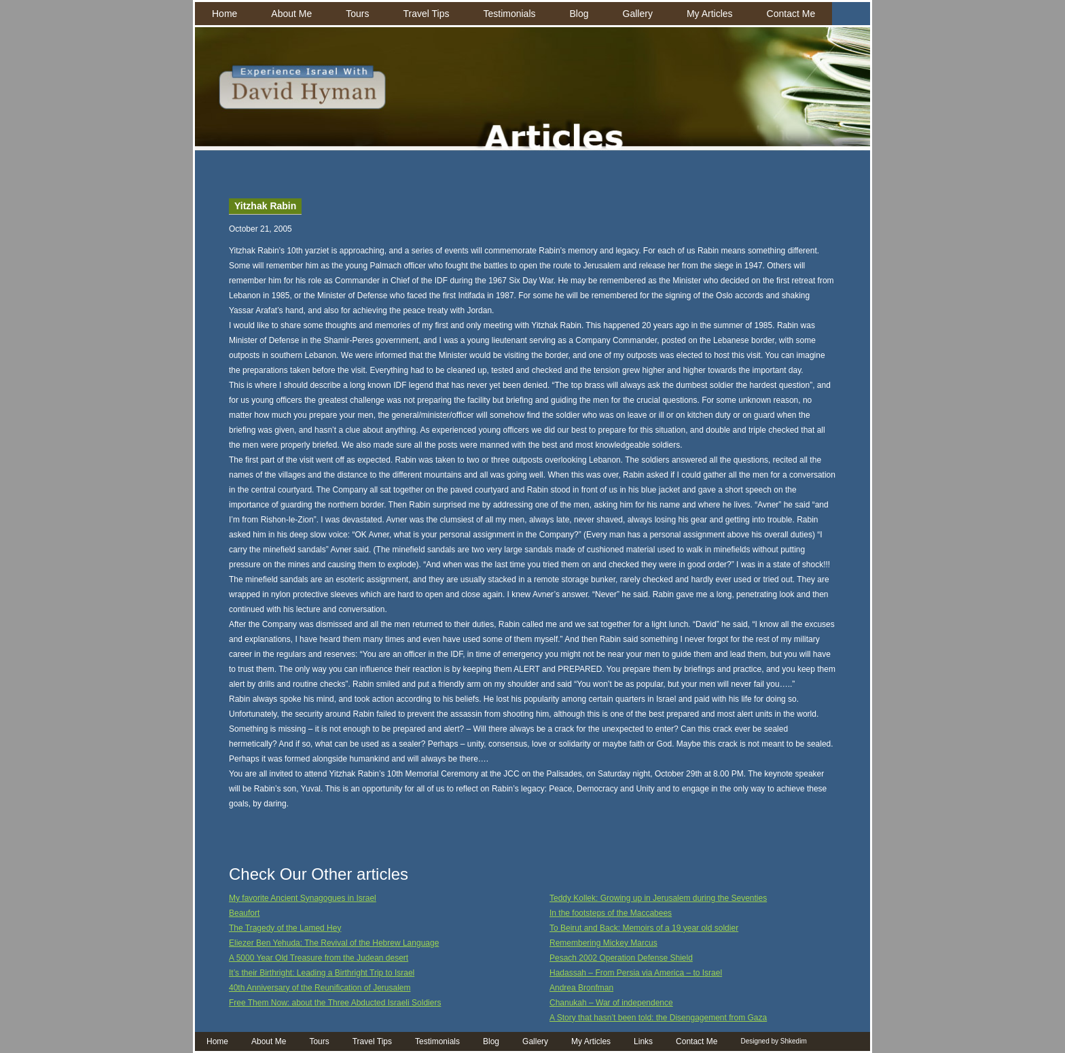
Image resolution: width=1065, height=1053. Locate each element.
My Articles (710, 13)
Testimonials (509, 13)
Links (643, 1041)
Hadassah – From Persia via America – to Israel (635, 973)
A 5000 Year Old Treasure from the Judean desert (318, 958)
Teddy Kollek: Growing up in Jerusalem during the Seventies (658, 898)
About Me (291, 13)
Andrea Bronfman (581, 988)
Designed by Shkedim (773, 1041)
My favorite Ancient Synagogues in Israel (302, 898)
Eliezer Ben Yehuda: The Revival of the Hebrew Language (334, 943)
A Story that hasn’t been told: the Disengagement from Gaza (658, 1017)
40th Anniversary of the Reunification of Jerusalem (319, 988)
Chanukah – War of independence (611, 1002)
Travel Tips (426, 13)
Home (224, 13)
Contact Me (791, 13)
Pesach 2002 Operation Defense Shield (621, 958)
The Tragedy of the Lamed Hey (285, 928)
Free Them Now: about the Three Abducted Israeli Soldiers (335, 1002)
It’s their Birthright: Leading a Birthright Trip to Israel (321, 973)
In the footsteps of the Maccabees (610, 913)
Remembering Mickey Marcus (603, 943)
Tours (357, 13)
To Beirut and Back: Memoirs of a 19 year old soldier (643, 928)
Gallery (638, 13)
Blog (579, 13)
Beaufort (244, 913)
